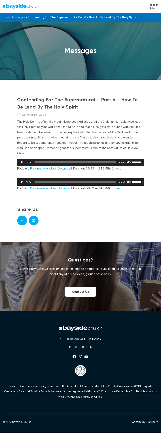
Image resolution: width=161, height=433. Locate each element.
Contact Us (80, 291)
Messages (18, 17)
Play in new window (43, 168)
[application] (80, 162)
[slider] (75, 162)
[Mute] (129, 162)
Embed (117, 168)
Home (6, 17)
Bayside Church (21, 422)
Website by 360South (145, 422)
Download (65, 168)
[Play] (22, 162)
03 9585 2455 (83, 347)
